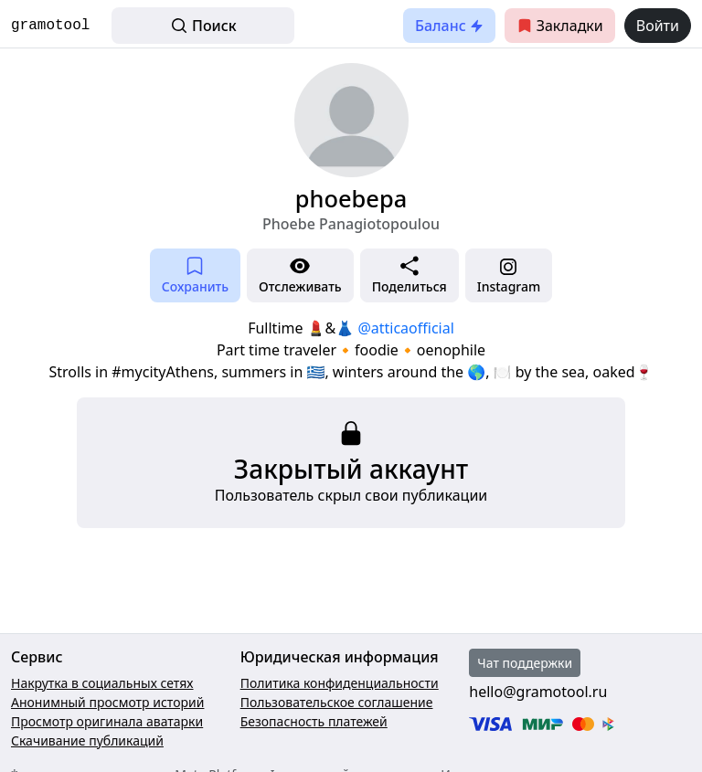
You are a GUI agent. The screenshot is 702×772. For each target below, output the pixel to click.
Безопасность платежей (314, 721)
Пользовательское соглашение (336, 702)
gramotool (50, 25)
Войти (657, 26)
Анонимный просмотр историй (107, 702)
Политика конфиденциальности (339, 683)
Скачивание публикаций (87, 740)
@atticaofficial (405, 328)
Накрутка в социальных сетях (102, 683)
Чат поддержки (524, 663)
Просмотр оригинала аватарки (107, 721)
